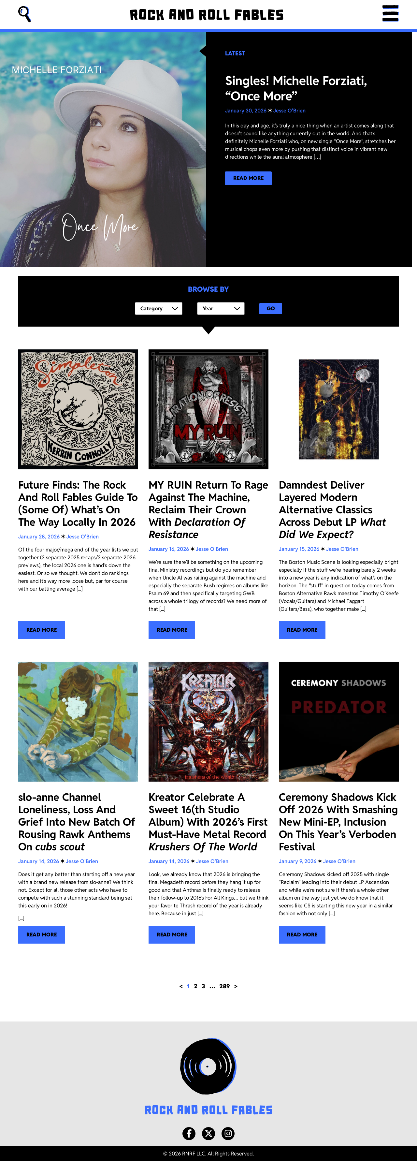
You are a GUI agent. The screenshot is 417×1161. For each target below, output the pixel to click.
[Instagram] (228, 1132)
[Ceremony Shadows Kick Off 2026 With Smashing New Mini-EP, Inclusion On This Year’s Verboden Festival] (339, 801)
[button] (24, 14)
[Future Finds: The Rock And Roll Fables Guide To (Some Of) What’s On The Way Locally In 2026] (78, 493)
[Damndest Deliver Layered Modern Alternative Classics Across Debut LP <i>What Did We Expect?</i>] (339, 493)
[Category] (158, 308)
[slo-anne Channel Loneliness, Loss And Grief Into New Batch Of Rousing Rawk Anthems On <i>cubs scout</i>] (78, 801)
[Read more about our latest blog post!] (248, 178)
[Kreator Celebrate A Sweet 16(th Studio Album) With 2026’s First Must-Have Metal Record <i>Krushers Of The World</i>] (208, 801)
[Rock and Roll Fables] (206, 14)
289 (224, 985)
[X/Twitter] (208, 1132)
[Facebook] (188, 1132)
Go (271, 307)
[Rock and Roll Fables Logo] (208, 1076)
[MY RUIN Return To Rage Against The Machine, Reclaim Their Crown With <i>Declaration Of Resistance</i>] (208, 493)
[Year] (221, 308)
